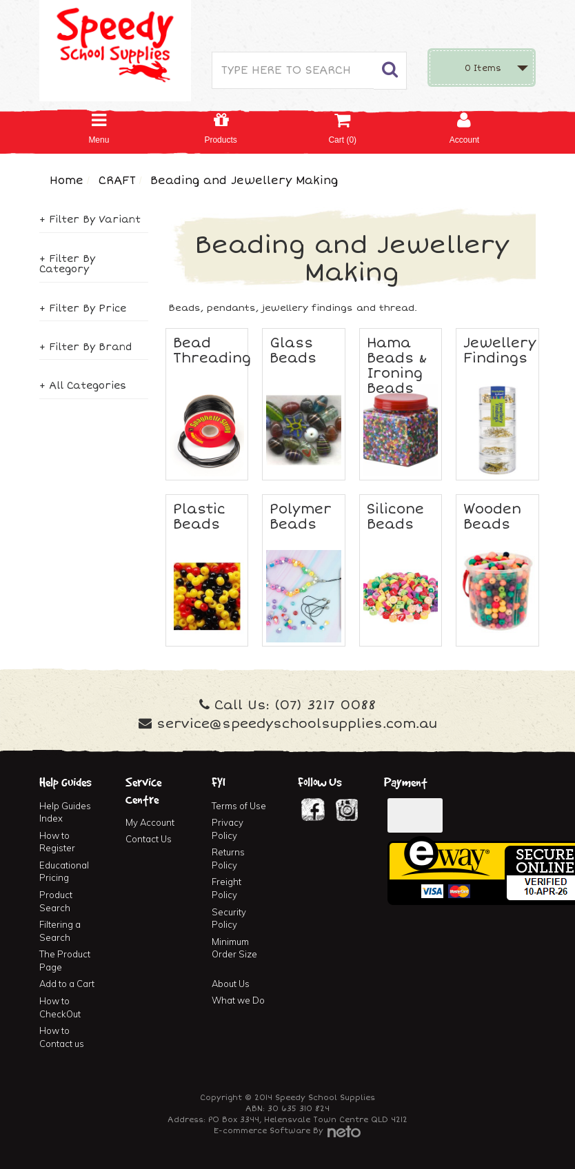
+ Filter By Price (82, 308)
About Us (231, 983)
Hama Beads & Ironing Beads (397, 365)
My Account (149, 822)
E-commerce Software (262, 1130)
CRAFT (117, 180)
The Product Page (64, 960)
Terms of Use (239, 805)
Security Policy (229, 918)
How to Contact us (61, 1037)
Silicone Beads (395, 516)
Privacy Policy (227, 829)
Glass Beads (293, 350)
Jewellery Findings (499, 350)
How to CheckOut (60, 1007)
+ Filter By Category (67, 264)
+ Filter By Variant (90, 219)
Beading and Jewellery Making (244, 180)
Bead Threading (212, 350)
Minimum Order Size (234, 948)
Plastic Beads (199, 516)
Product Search (55, 901)
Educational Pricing (64, 872)
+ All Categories (82, 385)
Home (66, 180)
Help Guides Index (65, 812)
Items (483, 68)
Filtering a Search (60, 931)
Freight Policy (226, 888)
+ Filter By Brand (85, 347)
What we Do (238, 1000)
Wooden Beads (492, 516)
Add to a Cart (66, 983)
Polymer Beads (301, 516)
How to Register (57, 842)
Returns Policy (228, 858)
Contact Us (148, 838)
